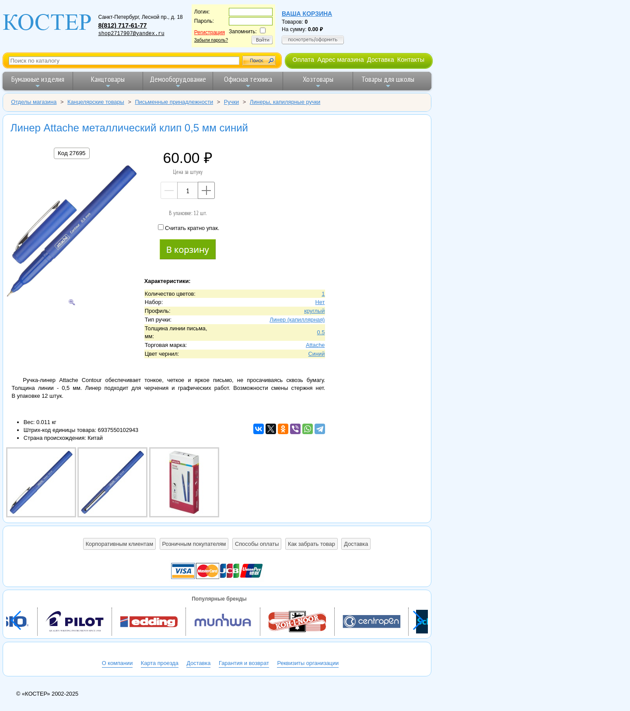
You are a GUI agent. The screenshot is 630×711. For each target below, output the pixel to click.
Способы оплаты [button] (257, 544)
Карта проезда (159, 663)
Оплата (303, 59)
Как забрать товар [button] (311, 544)
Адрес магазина (340, 59)
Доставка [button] (356, 544)
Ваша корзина (307, 13)
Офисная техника (248, 81)
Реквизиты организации (308, 663)
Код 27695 (71, 153)
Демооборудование (178, 81)
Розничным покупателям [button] (194, 544)
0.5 (321, 332)
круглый (314, 311)
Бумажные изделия (37, 81)
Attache (315, 345)
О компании (117, 663)
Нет (320, 302)
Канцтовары (108, 81)
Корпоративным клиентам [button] (119, 544)
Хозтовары (318, 81)
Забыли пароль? (211, 40)
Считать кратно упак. (188, 227)
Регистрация (209, 32)
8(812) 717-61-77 (122, 25)
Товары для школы (387, 81)
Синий (316, 353)
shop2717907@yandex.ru (131, 34)
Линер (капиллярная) (297, 319)
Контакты (410, 59)
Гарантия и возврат (244, 663)
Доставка (380, 59)
